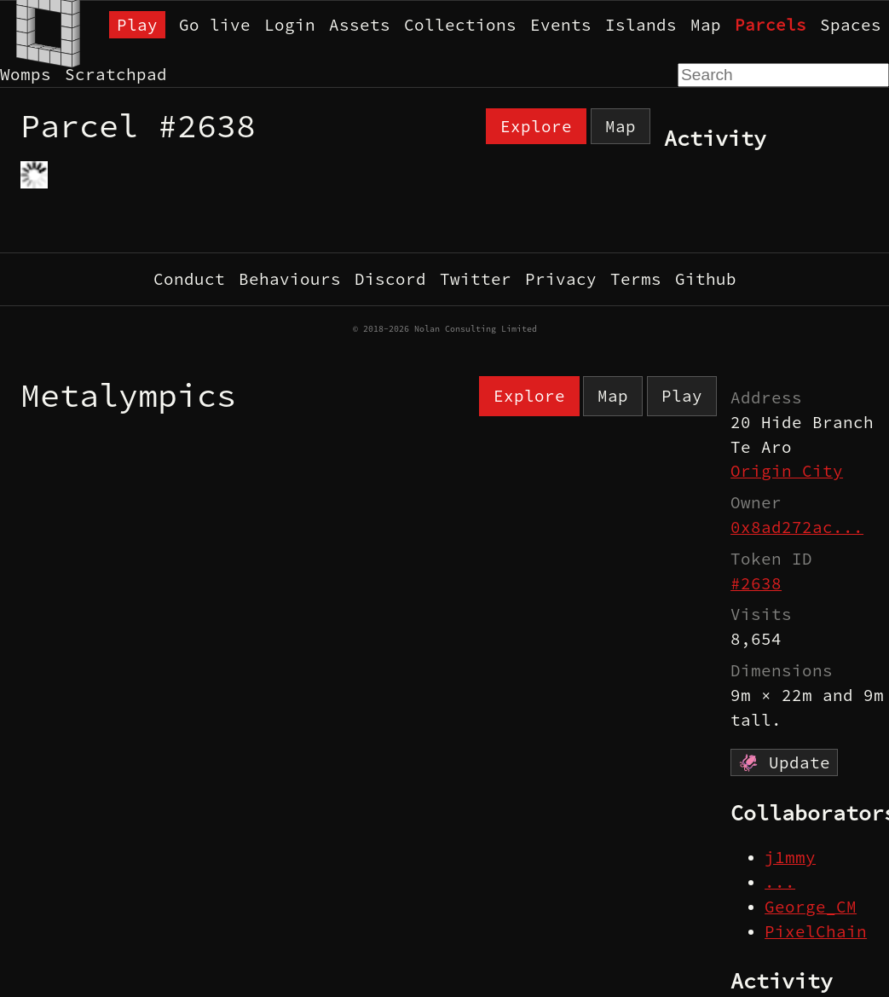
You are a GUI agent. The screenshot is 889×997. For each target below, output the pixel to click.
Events (561, 24)
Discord (390, 279)
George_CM (811, 906)
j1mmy (790, 857)
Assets (359, 24)
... (780, 882)
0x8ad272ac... (796, 527)
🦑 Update (784, 762)
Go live (215, 24)
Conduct (189, 279)
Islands (641, 24)
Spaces (850, 24)
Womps (25, 74)
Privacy (561, 279)
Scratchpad (116, 74)
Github (705, 279)
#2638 (756, 583)
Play (137, 24)
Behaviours (290, 279)
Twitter (475, 279)
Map (705, 24)
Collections (460, 24)
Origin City (786, 471)
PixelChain (816, 931)
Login (289, 24)
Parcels (770, 24)
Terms (635, 279)
